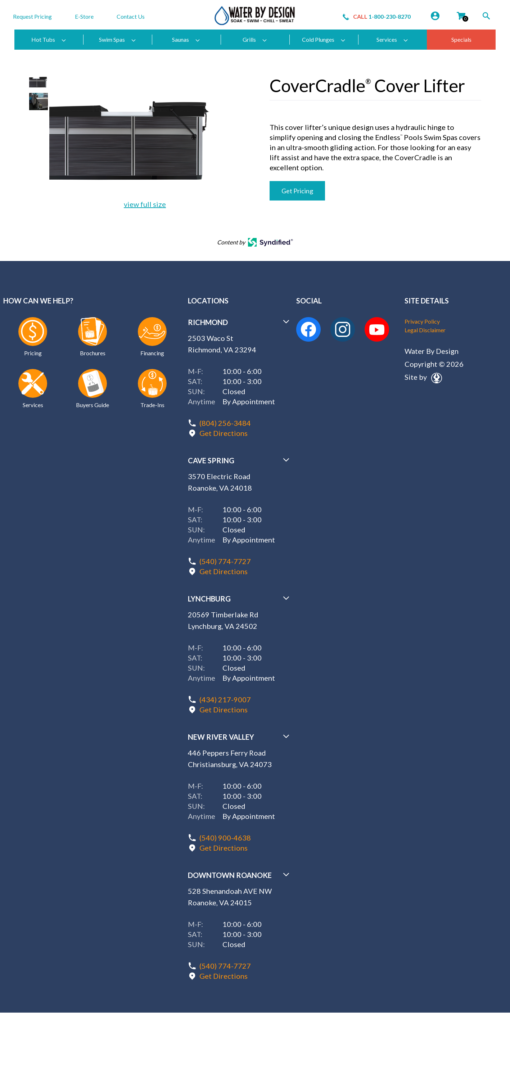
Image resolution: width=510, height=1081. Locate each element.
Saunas (186, 39)
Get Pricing (297, 191)
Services (392, 39)
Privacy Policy (422, 321)
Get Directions (223, 433)
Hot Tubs (49, 39)
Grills (255, 39)
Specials (461, 39)
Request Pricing (32, 16)
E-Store (84, 16)
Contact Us (131, 16)
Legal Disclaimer (425, 329)
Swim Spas (117, 39)
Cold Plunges (324, 39)
